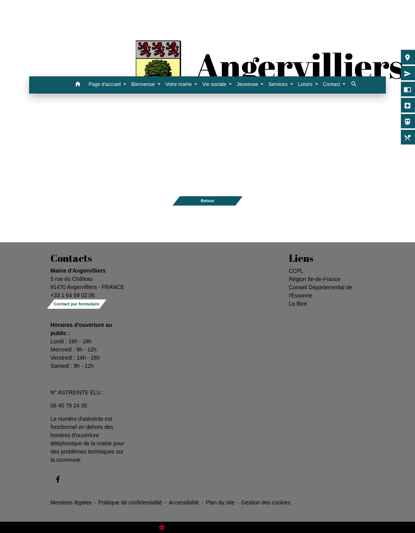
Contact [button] (332, 84)
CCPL (296, 271)
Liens (301, 258)
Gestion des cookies (266, 502)
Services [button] (278, 84)
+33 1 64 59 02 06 (73, 295)
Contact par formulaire (77, 303)
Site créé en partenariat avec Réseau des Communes (207, 527)
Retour (207, 200)
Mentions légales (71, 502)
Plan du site (220, 502)
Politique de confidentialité (130, 502)
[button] (77, 85)
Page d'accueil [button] (105, 84)
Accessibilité (184, 502)
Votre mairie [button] (179, 84)
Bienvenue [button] (143, 84)
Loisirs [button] (306, 84)
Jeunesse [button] (248, 84)
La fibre (298, 304)
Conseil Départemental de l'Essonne (320, 291)
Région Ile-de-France (314, 279)
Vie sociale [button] (215, 84)
